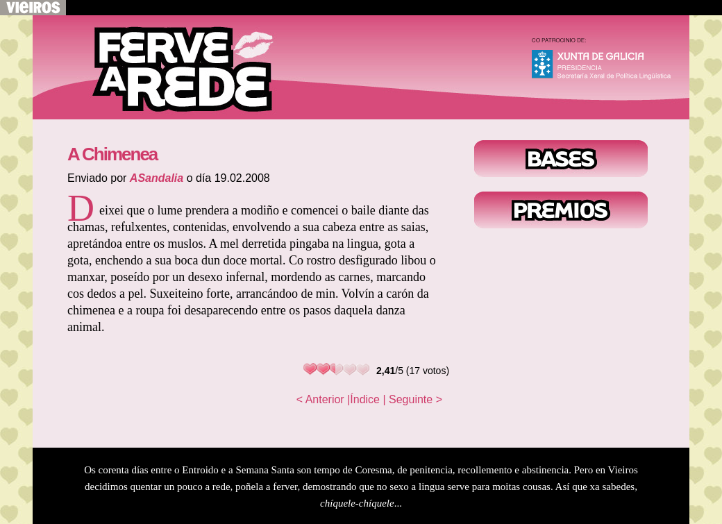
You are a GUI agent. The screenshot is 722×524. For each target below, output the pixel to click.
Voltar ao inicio (171, 67)
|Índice (363, 399)
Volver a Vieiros (33, 7)
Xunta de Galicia (607, 62)
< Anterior (320, 399)
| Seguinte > (412, 399)
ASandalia (156, 178)
